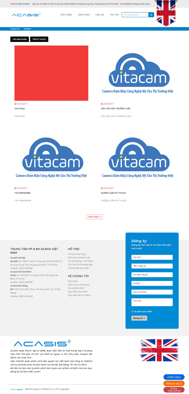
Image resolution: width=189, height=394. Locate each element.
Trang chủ (14, 29)
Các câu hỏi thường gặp (80, 264)
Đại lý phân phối (76, 288)
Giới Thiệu (66, 14)
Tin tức (114, 14)
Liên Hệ (100, 14)
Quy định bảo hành (78, 291)
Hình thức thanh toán (79, 257)
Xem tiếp (94, 216)
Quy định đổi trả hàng (79, 295)
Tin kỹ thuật (39, 39)
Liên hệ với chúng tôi (78, 284)
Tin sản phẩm (20, 39)
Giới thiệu (73, 281)
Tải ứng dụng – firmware (80, 261)
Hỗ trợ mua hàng (77, 254)
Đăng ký (139, 318)
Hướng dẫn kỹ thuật (78, 268)
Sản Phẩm (84, 14)
